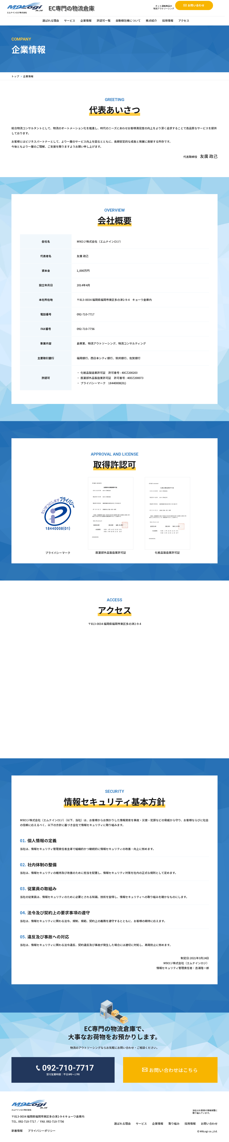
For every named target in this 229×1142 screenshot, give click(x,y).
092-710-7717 (85, 314)
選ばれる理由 (50, 21)
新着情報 (17, 1131)
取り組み (174, 1124)
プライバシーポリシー (42, 1131)
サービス (69, 21)
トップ (15, 76)
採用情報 (167, 21)
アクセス (183, 21)
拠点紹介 (151, 21)
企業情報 (85, 21)
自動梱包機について (128, 21)
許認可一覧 (104, 21)
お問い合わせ (209, 1124)
